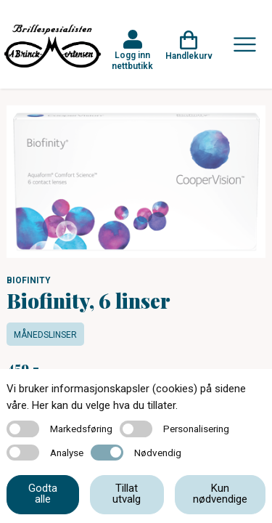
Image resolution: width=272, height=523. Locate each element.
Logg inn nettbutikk (132, 60)
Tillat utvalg (126, 494)
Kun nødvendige (220, 494)
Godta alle (42, 494)
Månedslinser (45, 335)
